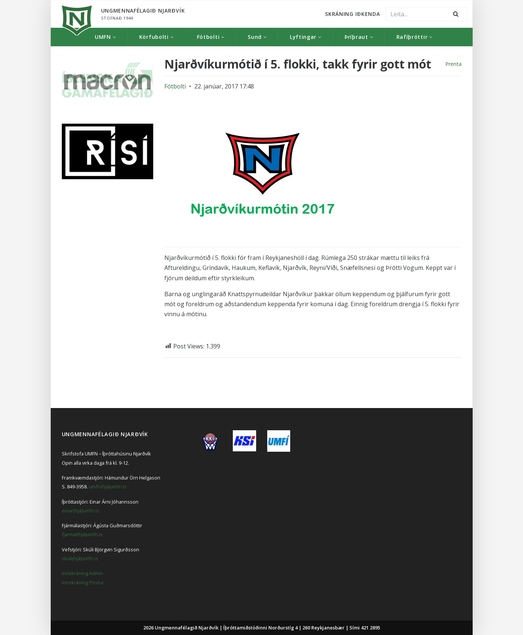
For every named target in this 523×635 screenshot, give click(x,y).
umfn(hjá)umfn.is (108, 486)
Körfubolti (154, 36)
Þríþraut (356, 36)
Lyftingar (303, 36)
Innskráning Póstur (83, 582)
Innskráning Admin (82, 573)
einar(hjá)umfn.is (80, 510)
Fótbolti (208, 36)
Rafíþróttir (412, 36)
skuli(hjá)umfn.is (80, 558)
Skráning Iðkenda (352, 13)
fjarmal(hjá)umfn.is (82, 534)
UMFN (103, 36)
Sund (255, 36)
